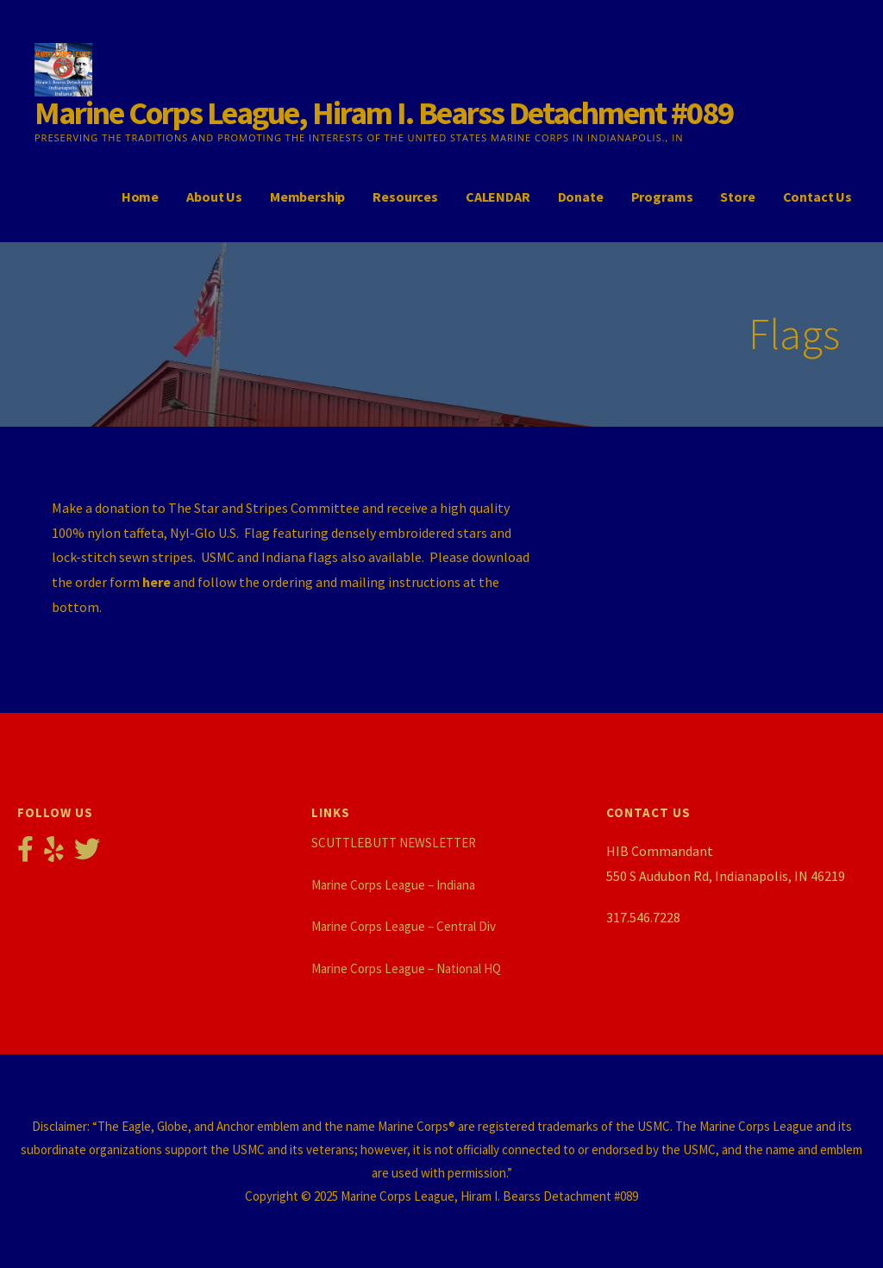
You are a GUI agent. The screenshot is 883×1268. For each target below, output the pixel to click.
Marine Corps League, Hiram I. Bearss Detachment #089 (383, 112)
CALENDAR (498, 196)
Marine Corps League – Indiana (393, 885)
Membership (307, 196)
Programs (662, 196)
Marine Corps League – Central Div (403, 926)
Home (140, 196)
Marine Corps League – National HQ (406, 968)
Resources (405, 196)
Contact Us (817, 196)
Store (737, 196)
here (156, 581)
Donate (581, 196)
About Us (214, 196)
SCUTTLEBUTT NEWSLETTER (393, 842)
